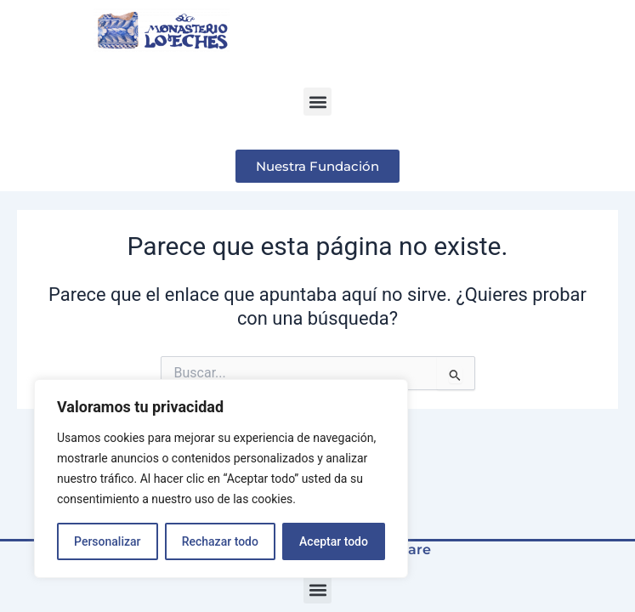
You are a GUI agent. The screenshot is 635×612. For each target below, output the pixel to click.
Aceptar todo (333, 541)
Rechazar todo (220, 541)
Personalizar (107, 541)
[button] (317, 102)
